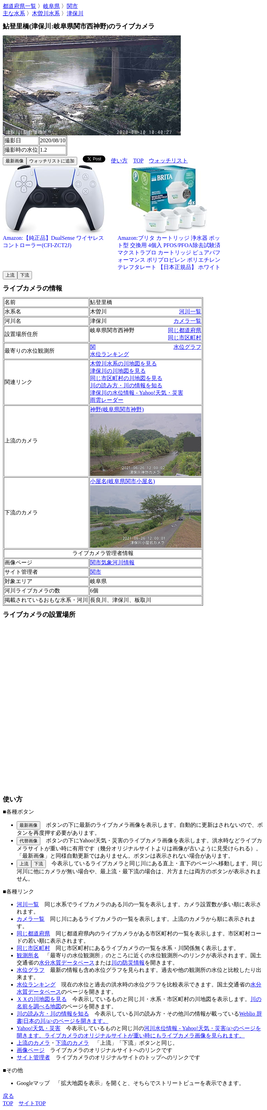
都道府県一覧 (19, 6)
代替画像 (28, 840)
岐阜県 (51, 6)
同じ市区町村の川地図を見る (126, 378)
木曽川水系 (46, 13)
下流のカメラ (72, 1043)
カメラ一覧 (187, 321)
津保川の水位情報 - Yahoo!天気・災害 (136, 393)
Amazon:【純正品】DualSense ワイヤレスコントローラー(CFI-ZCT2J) (55, 239)
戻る (8, 1096)
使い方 (119, 160)
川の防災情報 (128, 963)
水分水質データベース (67, 963)
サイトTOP (32, 1103)
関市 (72, 6)
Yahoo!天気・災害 (38, 1028)
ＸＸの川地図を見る (42, 999)
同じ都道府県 (184, 330)
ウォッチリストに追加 (51, 160)
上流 (10, 275)
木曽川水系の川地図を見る (123, 364)
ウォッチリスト (168, 160)
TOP (138, 160)
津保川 (75, 13)
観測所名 (28, 955)
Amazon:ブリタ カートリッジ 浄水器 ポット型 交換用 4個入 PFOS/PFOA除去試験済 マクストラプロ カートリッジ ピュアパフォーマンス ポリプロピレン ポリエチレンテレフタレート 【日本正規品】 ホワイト (170, 250)
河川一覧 (190, 311)
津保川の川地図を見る (118, 371)
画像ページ (30, 1050)
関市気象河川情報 (112, 562)
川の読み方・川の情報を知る (126, 385)
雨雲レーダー (106, 400)
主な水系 (14, 13)
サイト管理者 (33, 1057)
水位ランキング (109, 354)
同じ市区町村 (184, 337)
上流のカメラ (33, 1043)
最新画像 (15, 160)
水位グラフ (187, 347)
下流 (24, 275)
